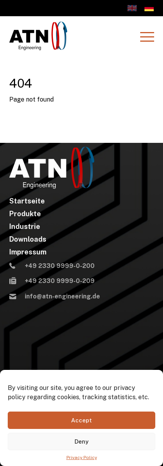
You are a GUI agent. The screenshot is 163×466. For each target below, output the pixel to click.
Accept (81, 420)
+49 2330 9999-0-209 (52, 281)
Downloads (27, 239)
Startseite (27, 201)
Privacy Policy (81, 457)
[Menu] (147, 36)
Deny (81, 441)
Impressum (27, 252)
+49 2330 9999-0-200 (52, 266)
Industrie (24, 226)
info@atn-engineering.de (54, 297)
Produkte (25, 213)
